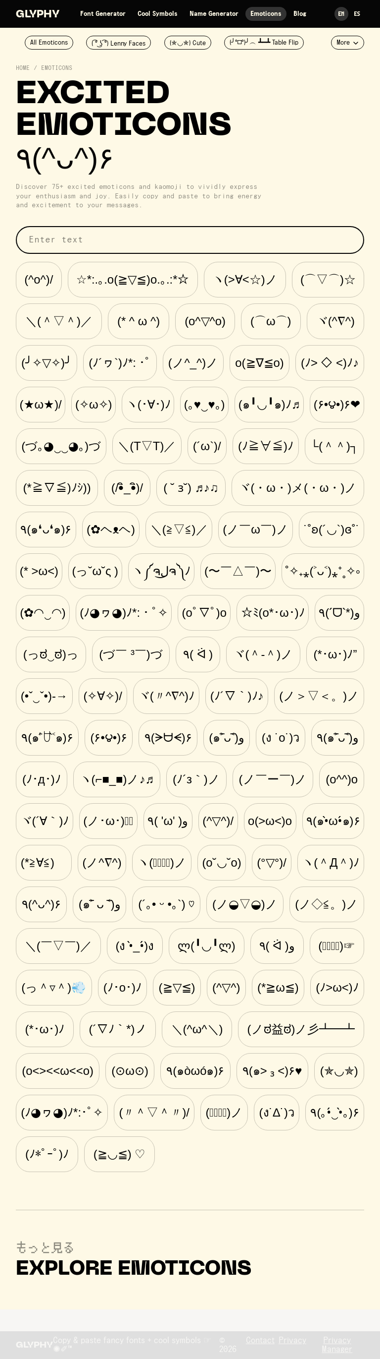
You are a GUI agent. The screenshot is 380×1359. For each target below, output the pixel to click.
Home (23, 68)
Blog (299, 13)
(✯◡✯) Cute (188, 43)
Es (357, 13)
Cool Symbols (158, 13)
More (347, 42)
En (341, 13)
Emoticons (266, 13)
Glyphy (37, 15)
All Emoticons (49, 42)
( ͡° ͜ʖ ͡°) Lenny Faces (118, 43)
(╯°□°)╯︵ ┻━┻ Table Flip (264, 42)
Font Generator (103, 13)
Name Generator (214, 13)
